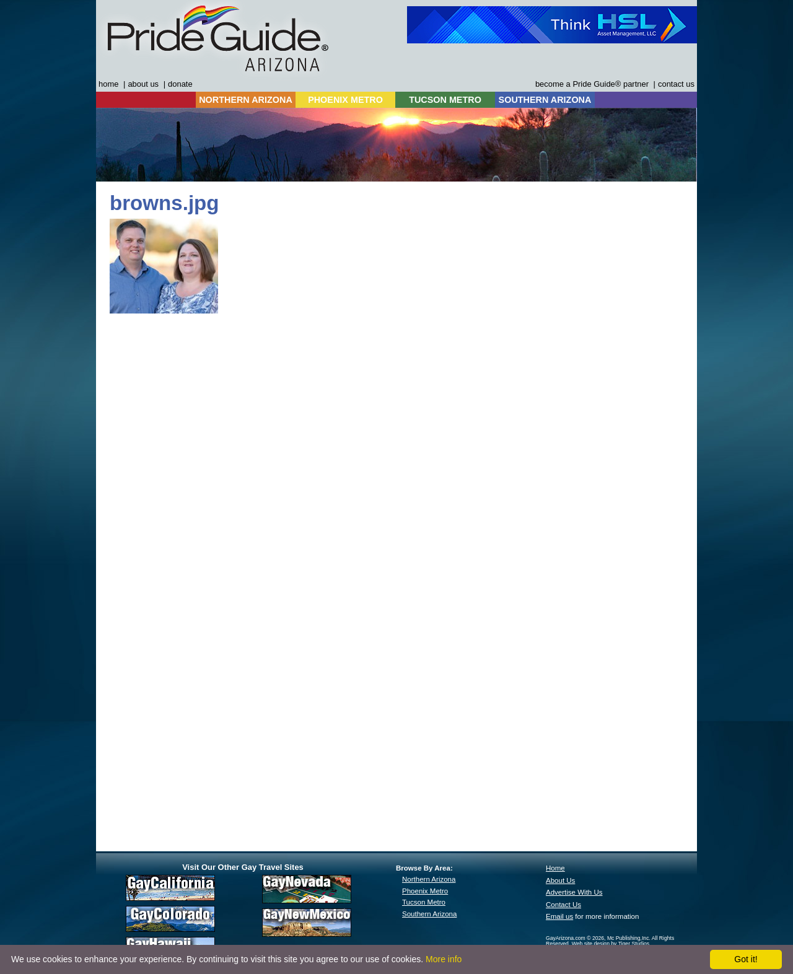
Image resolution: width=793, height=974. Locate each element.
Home (555, 868)
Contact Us (563, 904)
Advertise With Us (574, 892)
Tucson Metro (423, 902)
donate (180, 84)
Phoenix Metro (425, 891)
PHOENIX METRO (345, 100)
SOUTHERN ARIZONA (545, 100)
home (108, 84)
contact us (676, 84)
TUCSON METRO (445, 100)
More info (444, 959)
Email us (559, 916)
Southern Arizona (429, 914)
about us (143, 84)
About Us (560, 880)
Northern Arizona (428, 879)
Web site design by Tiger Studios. (611, 944)
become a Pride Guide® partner (592, 84)
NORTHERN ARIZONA (245, 100)
